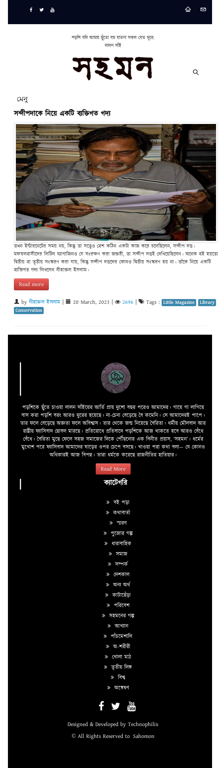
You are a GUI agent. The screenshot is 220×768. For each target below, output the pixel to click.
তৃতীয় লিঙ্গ (118, 667)
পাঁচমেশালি (118, 636)
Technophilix (143, 724)
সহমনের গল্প (118, 616)
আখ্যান (118, 626)
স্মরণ (118, 523)
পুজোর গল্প (118, 533)
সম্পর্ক (118, 564)
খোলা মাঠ (118, 657)
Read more (31, 284)
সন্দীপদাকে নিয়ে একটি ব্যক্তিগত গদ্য (62, 114)
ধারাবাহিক (117, 544)
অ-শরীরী (118, 647)
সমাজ (118, 554)
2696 (127, 302)
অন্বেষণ (118, 688)
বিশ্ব (118, 678)
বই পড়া (117, 503)
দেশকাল (117, 575)
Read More (113, 469)
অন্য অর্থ (118, 585)
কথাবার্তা (118, 513)
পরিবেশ (118, 606)
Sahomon (143, 736)
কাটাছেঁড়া (118, 595)
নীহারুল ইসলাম (44, 302)
